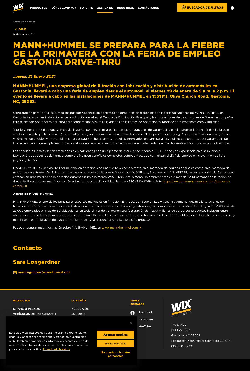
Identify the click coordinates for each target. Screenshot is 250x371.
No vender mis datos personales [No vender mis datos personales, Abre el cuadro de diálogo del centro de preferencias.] (115, 354)
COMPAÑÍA (78, 300)
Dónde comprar (63, 7)
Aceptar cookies (115, 334)
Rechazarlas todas (115, 343)
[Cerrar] (131, 323)
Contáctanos (148, 7)
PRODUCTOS (21, 300)
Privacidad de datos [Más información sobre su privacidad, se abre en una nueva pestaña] (56, 349)
